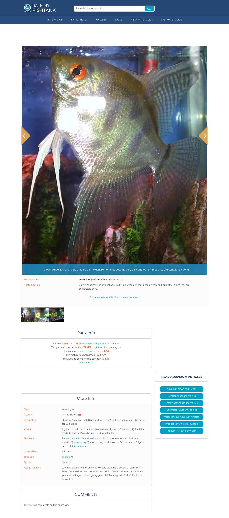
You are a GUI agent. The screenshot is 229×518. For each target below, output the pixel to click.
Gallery (24, 511)
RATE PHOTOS (54, 20)
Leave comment (130, 160)
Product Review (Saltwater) (182, 294)
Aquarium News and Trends (181, 252)
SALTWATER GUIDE (171, 20)
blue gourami (79, 309)
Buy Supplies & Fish (62, 506)
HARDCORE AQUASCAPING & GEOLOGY (36, 437)
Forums (88, 489)
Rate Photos (27, 500)
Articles (56, 494)
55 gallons (67, 320)
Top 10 (24, 506)
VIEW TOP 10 (86, 226)
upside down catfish (95, 301)
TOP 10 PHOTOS (79, 20)
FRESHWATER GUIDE (142, 20)
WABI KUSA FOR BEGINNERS (124, 436)
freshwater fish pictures (94, 206)
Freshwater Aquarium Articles (182, 266)
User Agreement (181, 511)
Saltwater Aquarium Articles (182, 273)
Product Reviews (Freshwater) (181, 287)
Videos (55, 500)
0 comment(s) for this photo (105, 160)
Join (86, 506)
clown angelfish (72, 301)
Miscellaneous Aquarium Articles (181, 280)
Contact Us (89, 500)
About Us (25, 494)
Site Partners (90, 494)
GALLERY (101, 20)
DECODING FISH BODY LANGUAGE (83, 436)
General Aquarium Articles (182, 259)
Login (87, 511)
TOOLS (118, 20)
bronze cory (80, 305)
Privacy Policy (198, 511)
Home (24, 489)
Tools (55, 489)
